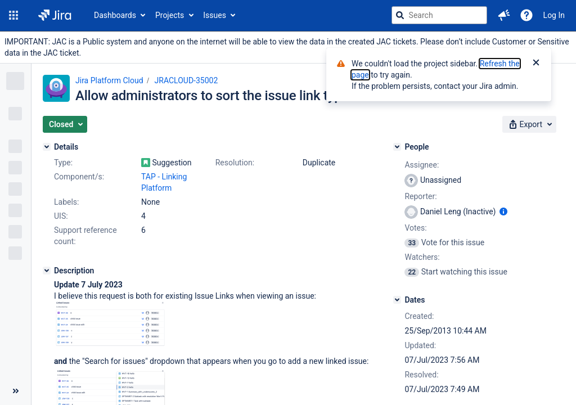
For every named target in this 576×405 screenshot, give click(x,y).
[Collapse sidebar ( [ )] (15, 390)
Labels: (66, 201)
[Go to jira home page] (55, 15)
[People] (397, 147)
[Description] (47, 270)
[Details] (47, 147)
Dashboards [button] (115, 15)
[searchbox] (439, 15)
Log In (554, 15)
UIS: (61, 216)
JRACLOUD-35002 (186, 80)
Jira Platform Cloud (109, 80)
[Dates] (397, 300)
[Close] (536, 63)
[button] (13, 15)
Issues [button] (214, 15)
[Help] (527, 15)
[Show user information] (503, 211)
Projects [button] (169, 15)
